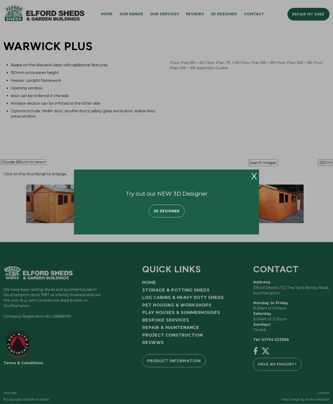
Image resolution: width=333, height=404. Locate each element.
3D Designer (167, 211)
